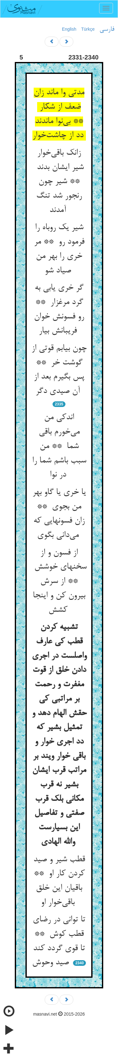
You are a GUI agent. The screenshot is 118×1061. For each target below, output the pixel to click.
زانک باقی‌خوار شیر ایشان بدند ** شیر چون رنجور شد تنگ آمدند (59, 181)
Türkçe (88, 29)
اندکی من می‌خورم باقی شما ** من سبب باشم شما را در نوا (59, 446)
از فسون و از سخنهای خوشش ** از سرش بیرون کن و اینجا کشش (59, 581)
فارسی (106, 29)
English (69, 29)
